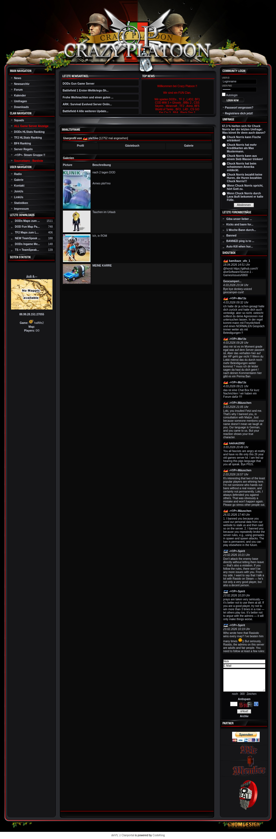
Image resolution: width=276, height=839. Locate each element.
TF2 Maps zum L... (27, 232)
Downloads (21, 107)
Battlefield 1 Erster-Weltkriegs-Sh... (86, 90)
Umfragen (20, 101)
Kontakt (19, 185)
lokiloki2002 (237, 443)
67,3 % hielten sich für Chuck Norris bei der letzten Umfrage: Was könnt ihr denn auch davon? (244, 129)
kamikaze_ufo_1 (239, 260)
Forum (18, 89)
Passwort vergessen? (239, 107)
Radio (18, 174)
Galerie (18, 179)
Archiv (244, 716)
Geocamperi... (232, 281)
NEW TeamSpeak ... (27, 238)
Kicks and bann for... (239, 224)
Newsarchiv (22, 83)
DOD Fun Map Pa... (27, 226)
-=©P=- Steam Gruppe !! (29, 155)
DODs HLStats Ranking (29, 131)
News (17, 78)
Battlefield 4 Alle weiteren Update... (85, 111)
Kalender (20, 95)
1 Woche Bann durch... (241, 230)
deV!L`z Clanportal (122, 835)
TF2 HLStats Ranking (28, 137)
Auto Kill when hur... (239, 246)
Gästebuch (132, 145)
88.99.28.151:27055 (31, 314)
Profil (80, 145)
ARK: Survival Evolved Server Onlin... (87, 104)
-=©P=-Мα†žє (237, 298)
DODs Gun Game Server (78, 83)
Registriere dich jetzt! (239, 113)
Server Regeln (23, 149)
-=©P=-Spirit (237, 551)
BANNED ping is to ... (240, 241)
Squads (19, 120)
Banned (231, 235)
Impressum (21, 208)
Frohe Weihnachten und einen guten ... (88, 97)
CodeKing (159, 835)
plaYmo (93, 138)
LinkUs (18, 197)
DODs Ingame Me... (27, 244)
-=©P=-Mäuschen (240, 402)
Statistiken (21, 203)
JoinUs (18, 191)
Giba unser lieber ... (239, 218)
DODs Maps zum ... (27, 220)
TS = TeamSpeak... (27, 249)
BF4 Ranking (22, 143)
